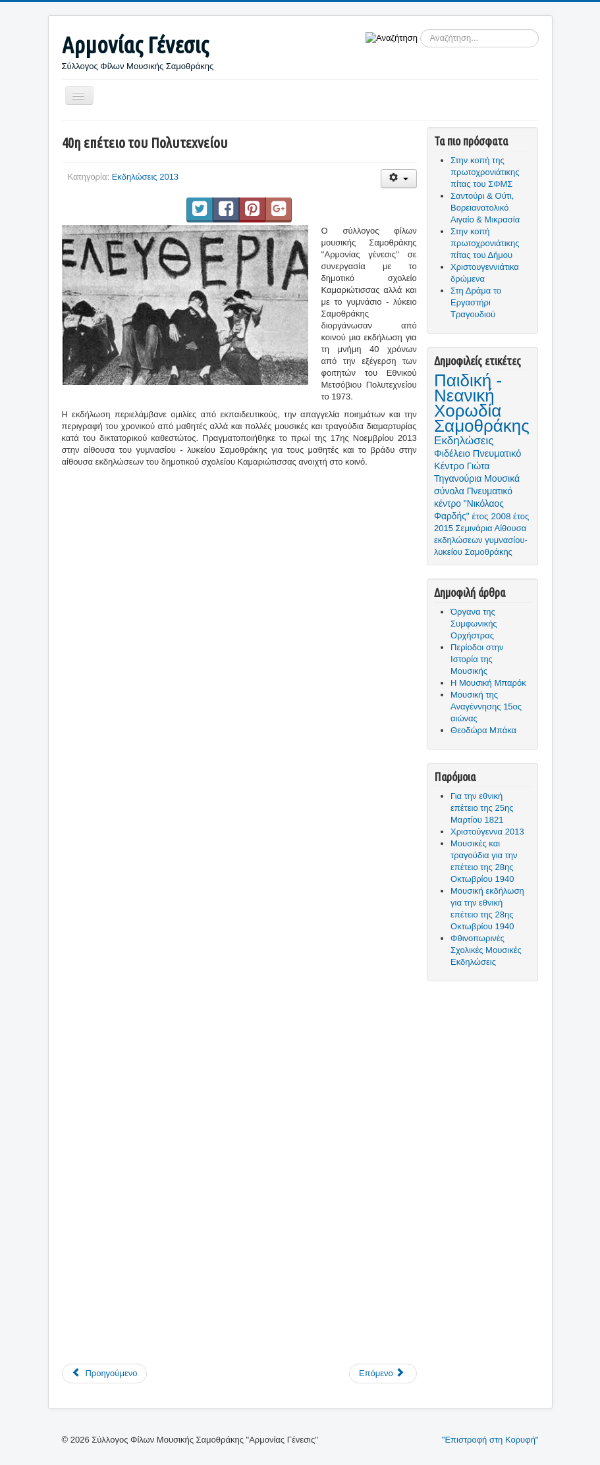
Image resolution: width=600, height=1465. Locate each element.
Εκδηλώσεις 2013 (145, 177)
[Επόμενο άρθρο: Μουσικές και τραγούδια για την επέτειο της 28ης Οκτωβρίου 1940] (383, 1373)
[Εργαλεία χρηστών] (399, 178)
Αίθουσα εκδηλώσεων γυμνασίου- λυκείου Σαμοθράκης (481, 540)
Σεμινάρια (474, 528)
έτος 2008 (491, 516)
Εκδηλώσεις (463, 440)
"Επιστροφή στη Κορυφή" (490, 1440)
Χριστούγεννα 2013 (487, 831)
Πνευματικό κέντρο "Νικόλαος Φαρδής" (473, 503)
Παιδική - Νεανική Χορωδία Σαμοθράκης (482, 403)
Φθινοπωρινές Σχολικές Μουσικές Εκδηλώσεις (486, 950)
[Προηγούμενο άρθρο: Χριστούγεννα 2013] (105, 1373)
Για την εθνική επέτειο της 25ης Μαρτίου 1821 (481, 808)
